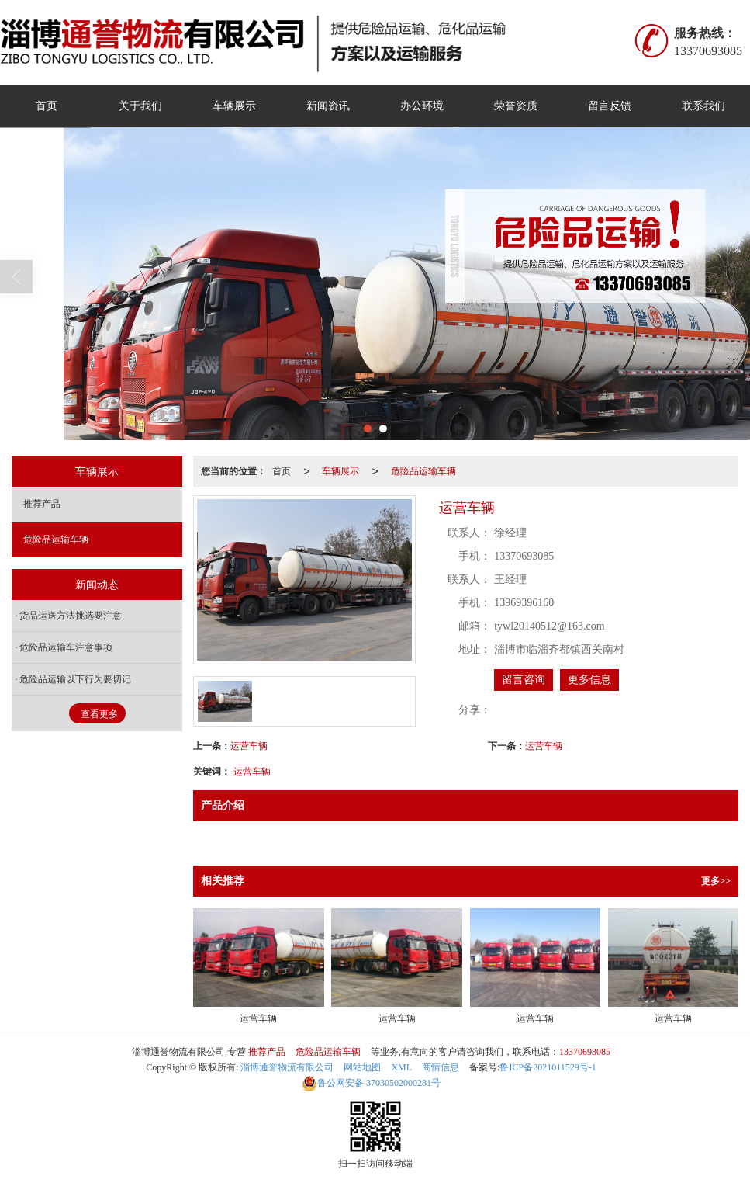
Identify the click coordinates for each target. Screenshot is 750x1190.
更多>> (716, 881)
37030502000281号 (371, 1082)
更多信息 (589, 679)
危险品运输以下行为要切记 (75, 679)
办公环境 (422, 106)
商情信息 (440, 1067)
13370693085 (584, 1051)
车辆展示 (234, 106)
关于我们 (140, 106)
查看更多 (99, 714)
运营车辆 (249, 746)
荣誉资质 (515, 106)
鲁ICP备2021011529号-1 (547, 1067)
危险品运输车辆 (423, 471)
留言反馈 (609, 106)
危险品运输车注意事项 (65, 647)
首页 (46, 106)
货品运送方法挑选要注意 (70, 615)
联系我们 (703, 106)
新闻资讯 (328, 106)
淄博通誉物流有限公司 (287, 1067)
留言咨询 (523, 679)
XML (401, 1067)
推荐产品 (41, 503)
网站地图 (362, 1067)
